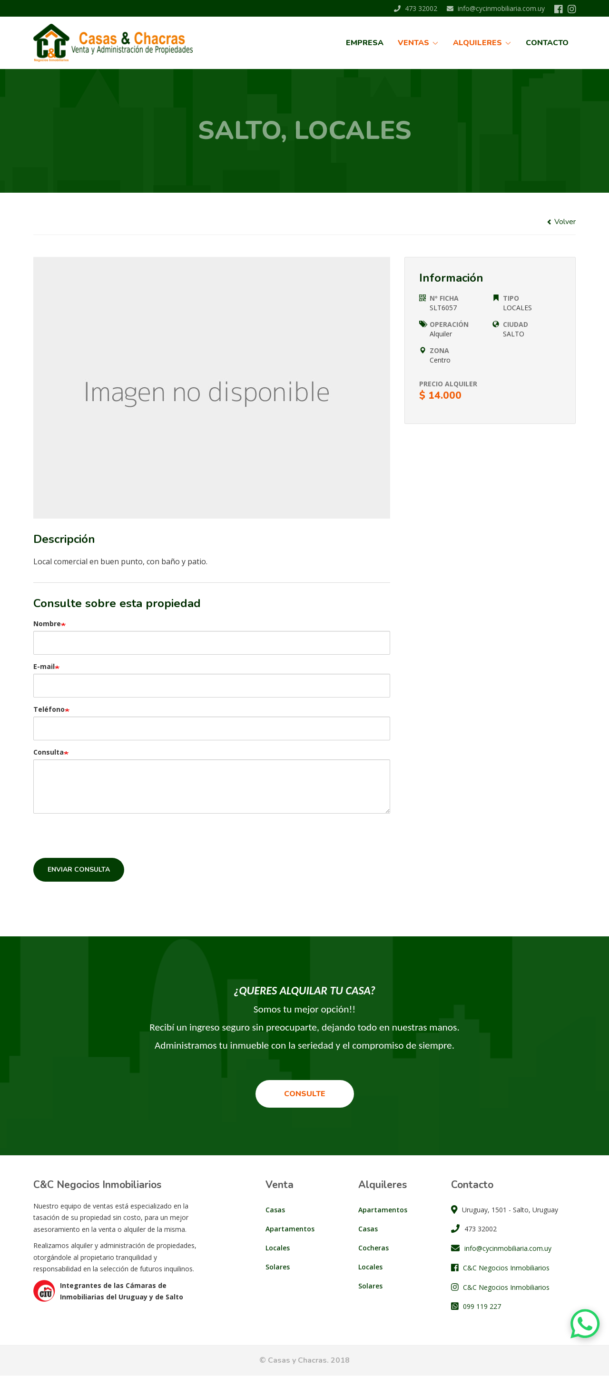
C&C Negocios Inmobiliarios (506, 1267)
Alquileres (482, 43)
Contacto (547, 43)
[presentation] (105, 839)
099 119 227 (482, 1306)
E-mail (44, 666)
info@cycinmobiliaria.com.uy (496, 8)
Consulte (304, 1094)
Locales (277, 1247)
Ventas (418, 43)
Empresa (364, 43)
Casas (275, 1209)
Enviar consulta (79, 869)
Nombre (47, 623)
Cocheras (373, 1247)
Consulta (48, 752)
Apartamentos (289, 1228)
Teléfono (49, 709)
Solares (277, 1266)
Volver (561, 221)
